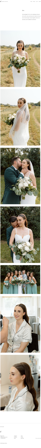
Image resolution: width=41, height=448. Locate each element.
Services (34, 1)
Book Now (22, 438)
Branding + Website (37, 438)
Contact (40, 1)
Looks (37, 1)
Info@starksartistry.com (3, 437)
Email (15, 438)
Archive (22, 437)
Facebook (15, 437)
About (31, 1)
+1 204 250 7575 (2, 438)
